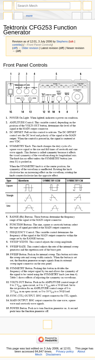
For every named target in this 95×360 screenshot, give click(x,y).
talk (71, 41)
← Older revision (28, 47)
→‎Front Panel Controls (38, 44)
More (29, 15)
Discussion (18, 16)
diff (15, 47)
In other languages (76, 16)
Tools (87, 16)
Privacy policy (65, 351)
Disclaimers (53, 354)
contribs (17, 44)
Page (8, 16)
